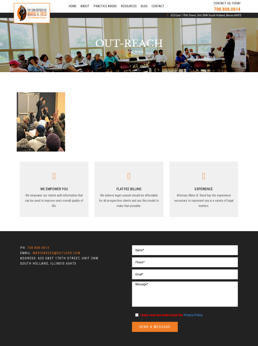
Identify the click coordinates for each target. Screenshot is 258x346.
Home (72, 6)
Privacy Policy (193, 315)
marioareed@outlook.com (56, 253)
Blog (144, 6)
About (84, 6)
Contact (158, 6)
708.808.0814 (38, 248)
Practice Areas (105, 6)
